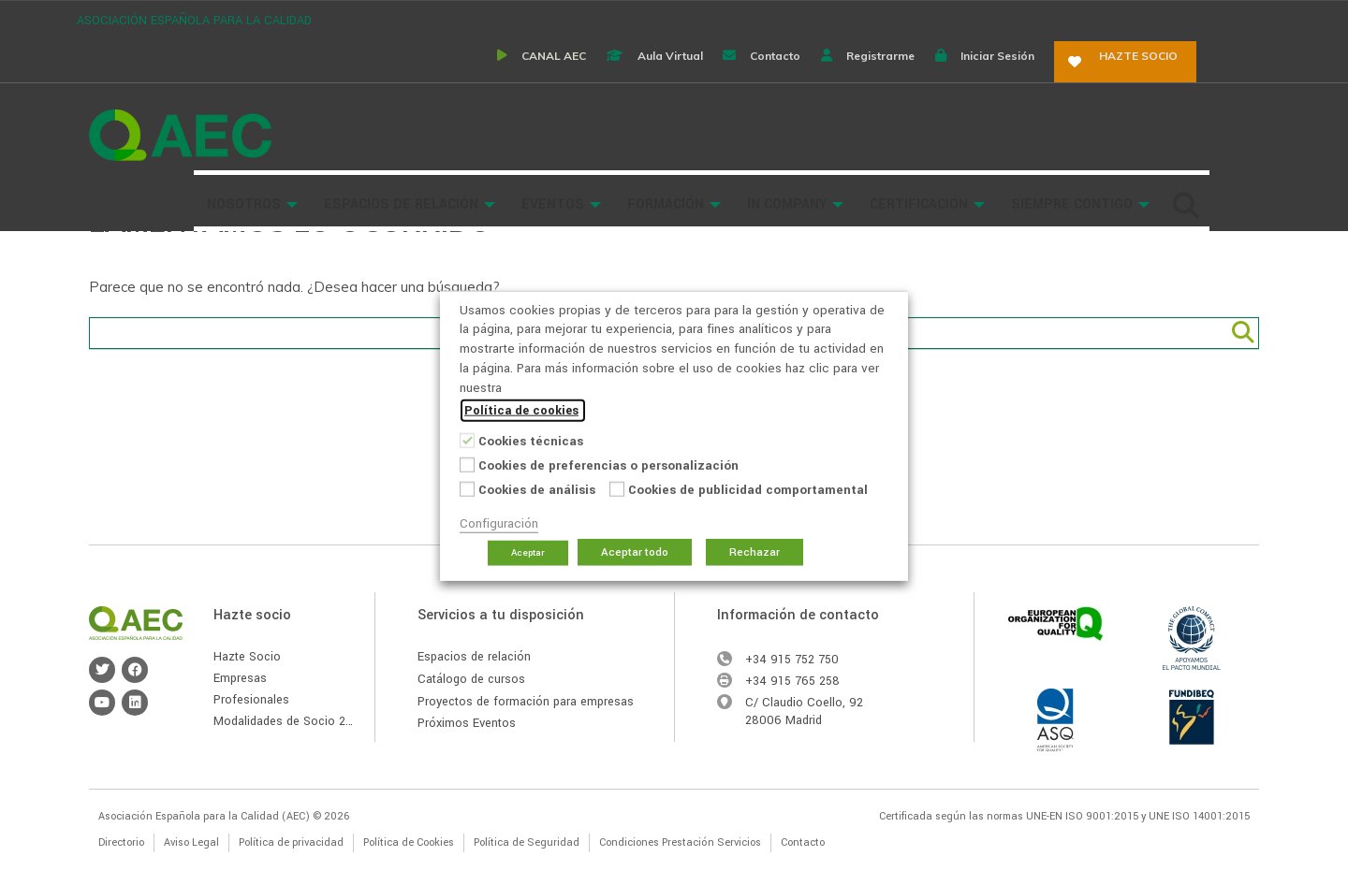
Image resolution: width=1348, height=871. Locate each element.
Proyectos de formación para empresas (526, 701)
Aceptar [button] (528, 552)
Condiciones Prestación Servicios (680, 842)
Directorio (121, 842)
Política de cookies (521, 410)
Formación (768, 76)
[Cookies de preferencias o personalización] (467, 464)
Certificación (1021, 76)
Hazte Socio (247, 656)
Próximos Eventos (467, 723)
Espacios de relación (474, 656)
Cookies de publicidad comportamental (748, 490)
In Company (890, 76)
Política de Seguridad (526, 842)
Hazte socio (1201, 18)
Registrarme (926, 18)
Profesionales (251, 699)
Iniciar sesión (1055, 18)
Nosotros (346, 76)
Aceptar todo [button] (634, 552)
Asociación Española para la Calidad (180, 77)
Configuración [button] (499, 523)
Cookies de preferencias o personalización (608, 465)
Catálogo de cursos (471, 679)
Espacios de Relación (504, 76)
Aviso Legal (191, 842)
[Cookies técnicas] (467, 439)
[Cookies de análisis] (467, 488)
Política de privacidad (291, 842)
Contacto (809, 18)
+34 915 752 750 (792, 659)
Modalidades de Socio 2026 (290, 721)
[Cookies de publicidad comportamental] (616, 488)
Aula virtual (691, 18)
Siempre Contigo (1175, 76)
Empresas (240, 678)
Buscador (311, 133)
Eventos (656, 76)
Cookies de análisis (536, 490)
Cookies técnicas (530, 441)
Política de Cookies (408, 842)
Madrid (803, 720)
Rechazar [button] (754, 552)
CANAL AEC (562, 18)
